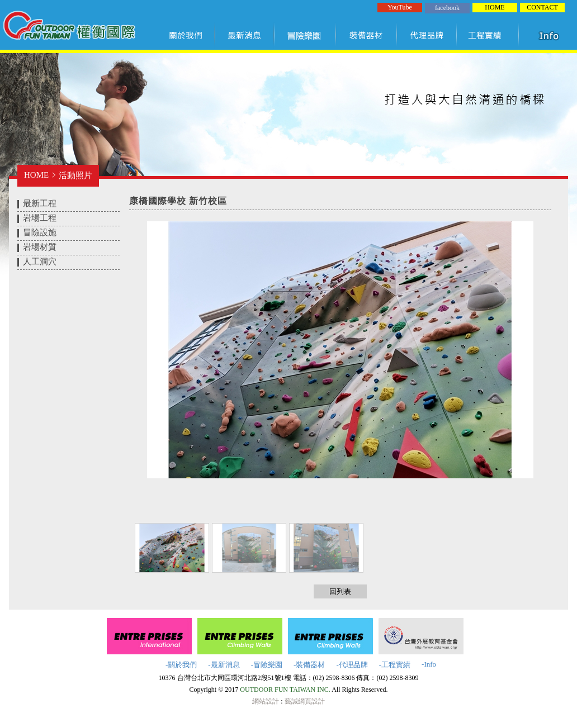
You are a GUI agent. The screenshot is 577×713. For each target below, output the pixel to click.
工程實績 (490, 35)
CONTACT (542, 7)
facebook (447, 8)
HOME (494, 7)
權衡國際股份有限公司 (69, 26)
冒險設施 (39, 232)
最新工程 (39, 203)
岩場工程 (39, 217)
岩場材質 (39, 247)
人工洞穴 (39, 261)
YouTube (399, 7)
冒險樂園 (305, 35)
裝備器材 (367, 35)
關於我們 (188, 35)
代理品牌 (427, 35)
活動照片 (75, 175)
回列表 (340, 591)
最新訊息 (245, 35)
